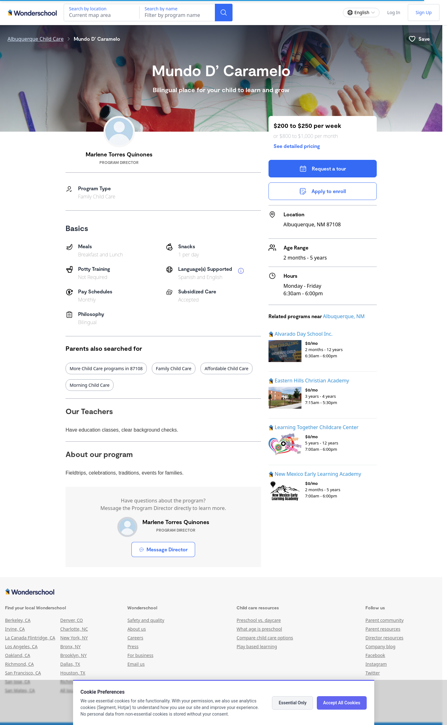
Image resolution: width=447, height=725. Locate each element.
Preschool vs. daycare (259, 620)
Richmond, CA (19, 664)
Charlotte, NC (74, 629)
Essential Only (292, 702)
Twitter (372, 673)
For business (140, 655)
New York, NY (74, 638)
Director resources (384, 638)
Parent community (384, 620)
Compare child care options (265, 638)
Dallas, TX (70, 664)
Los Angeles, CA (21, 646)
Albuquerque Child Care (36, 38)
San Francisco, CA (23, 673)
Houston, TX (72, 673)
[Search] (223, 12)
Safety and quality (145, 620)
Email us (136, 664)
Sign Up (424, 12)
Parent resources (382, 629)
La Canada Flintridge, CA (30, 638)
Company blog (380, 646)
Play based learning (257, 646)
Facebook (375, 655)
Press (132, 646)
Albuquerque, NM (344, 316)
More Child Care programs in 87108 (106, 368)
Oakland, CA (17, 655)
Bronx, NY (70, 646)
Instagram (376, 664)
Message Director (163, 549)
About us (136, 629)
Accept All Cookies (341, 702)
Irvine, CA (15, 629)
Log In (393, 12)
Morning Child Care (89, 385)
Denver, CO (71, 620)
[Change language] (361, 12)
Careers (135, 638)
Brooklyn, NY (73, 655)
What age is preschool (259, 629)
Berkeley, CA (17, 620)
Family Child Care (173, 368)
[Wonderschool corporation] (221, 592)
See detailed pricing (297, 146)
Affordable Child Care (226, 368)
